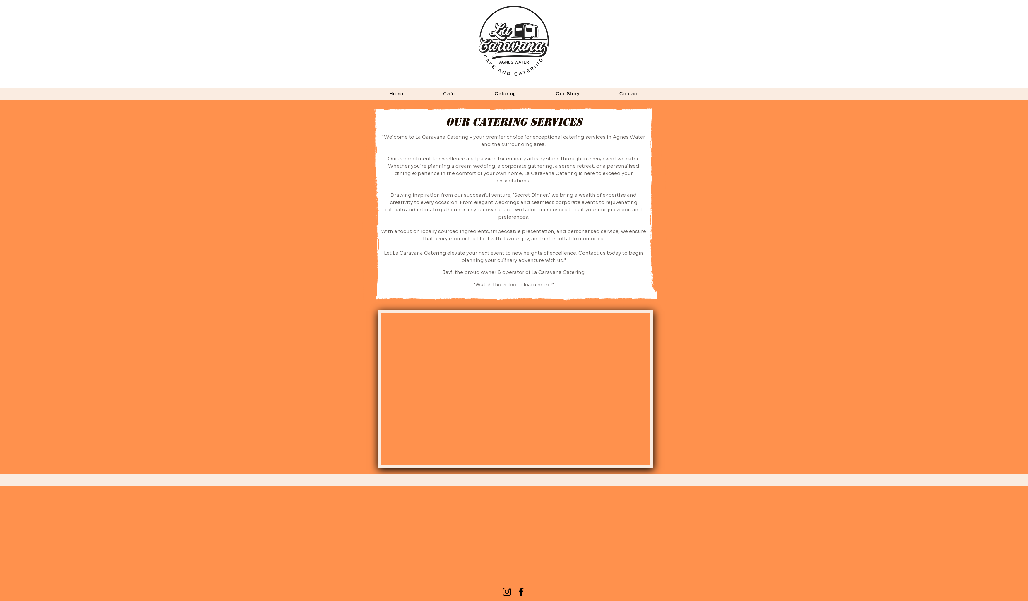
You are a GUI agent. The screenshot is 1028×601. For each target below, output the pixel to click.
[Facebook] (521, 591)
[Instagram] (507, 591)
